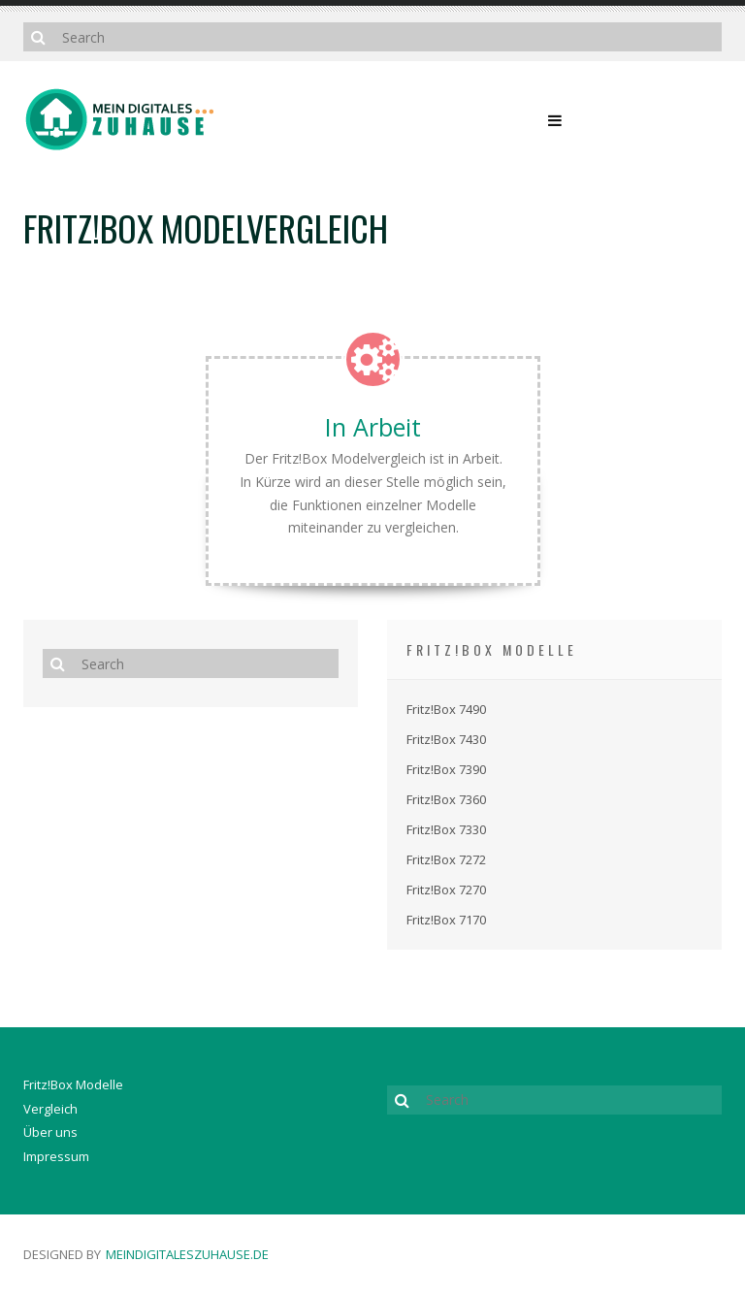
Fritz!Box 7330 (446, 829)
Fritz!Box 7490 (446, 709)
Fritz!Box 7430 (446, 739)
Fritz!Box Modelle (73, 1084)
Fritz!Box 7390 (446, 769)
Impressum (56, 1156)
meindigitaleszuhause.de (187, 1254)
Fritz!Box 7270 (446, 889)
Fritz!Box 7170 (446, 919)
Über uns (50, 1132)
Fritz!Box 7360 (446, 799)
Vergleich (50, 1108)
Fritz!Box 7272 (446, 859)
